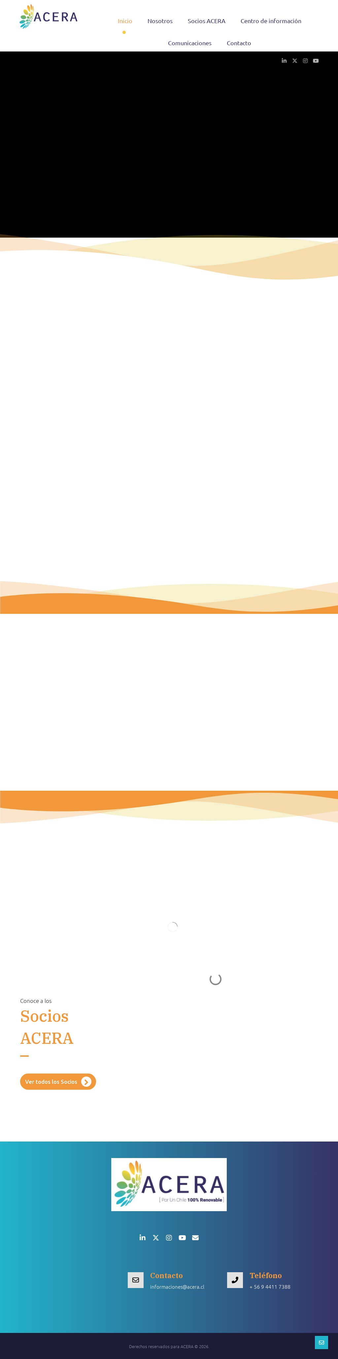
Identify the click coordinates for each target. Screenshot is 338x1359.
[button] (284, 60)
